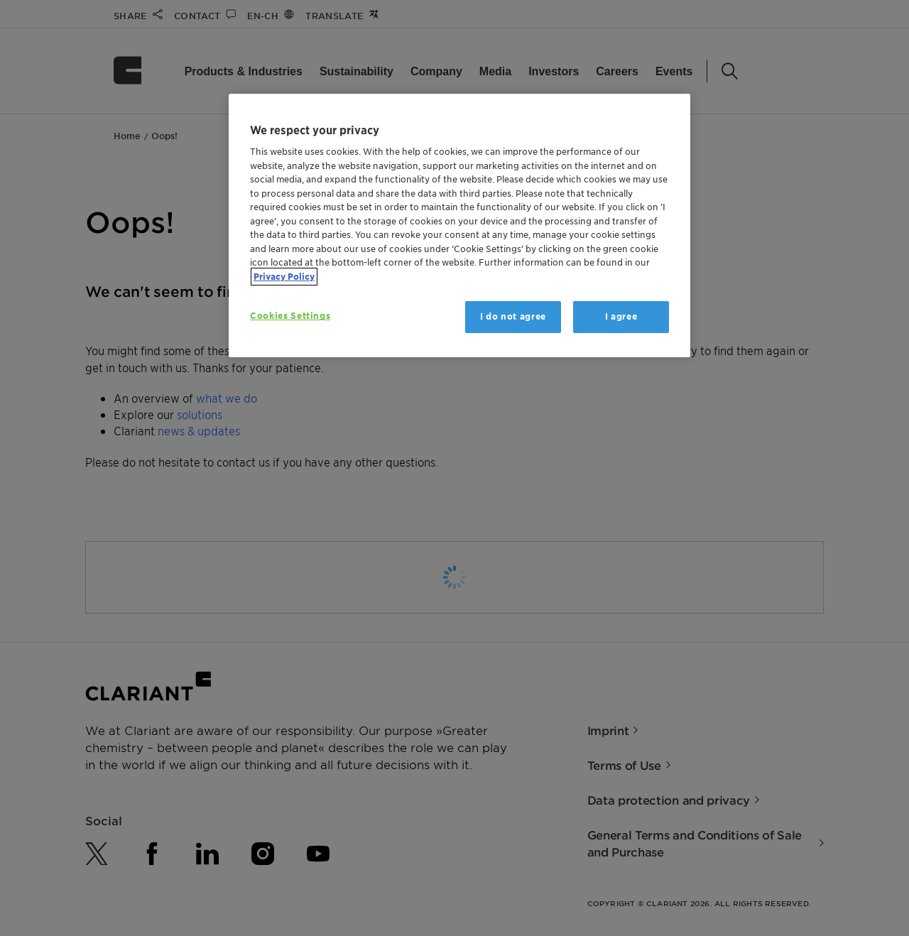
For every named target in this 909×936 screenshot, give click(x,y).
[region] (459, 225)
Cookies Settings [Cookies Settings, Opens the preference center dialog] (290, 316)
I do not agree (513, 316)
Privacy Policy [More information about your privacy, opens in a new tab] (284, 277)
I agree (621, 316)
